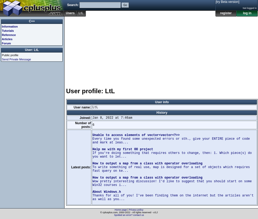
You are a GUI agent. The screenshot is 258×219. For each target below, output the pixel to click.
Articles (7, 39)
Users (70, 13)
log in (247, 13)
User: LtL (32, 50)
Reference (9, 34)
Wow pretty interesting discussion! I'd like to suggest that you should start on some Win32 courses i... (172, 181)
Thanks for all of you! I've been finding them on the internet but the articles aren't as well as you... (173, 195)
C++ (32, 21)
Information (10, 26)
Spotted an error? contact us (129, 215)
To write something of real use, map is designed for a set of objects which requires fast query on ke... (171, 167)
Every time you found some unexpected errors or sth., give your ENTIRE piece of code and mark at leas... (171, 138)
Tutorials (8, 30)
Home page (121, 209)
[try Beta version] (227, 2)
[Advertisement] (107, 49)
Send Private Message (16, 59)
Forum (6, 43)
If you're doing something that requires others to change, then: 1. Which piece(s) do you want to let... (172, 153)
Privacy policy (136, 209)
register (226, 13)
